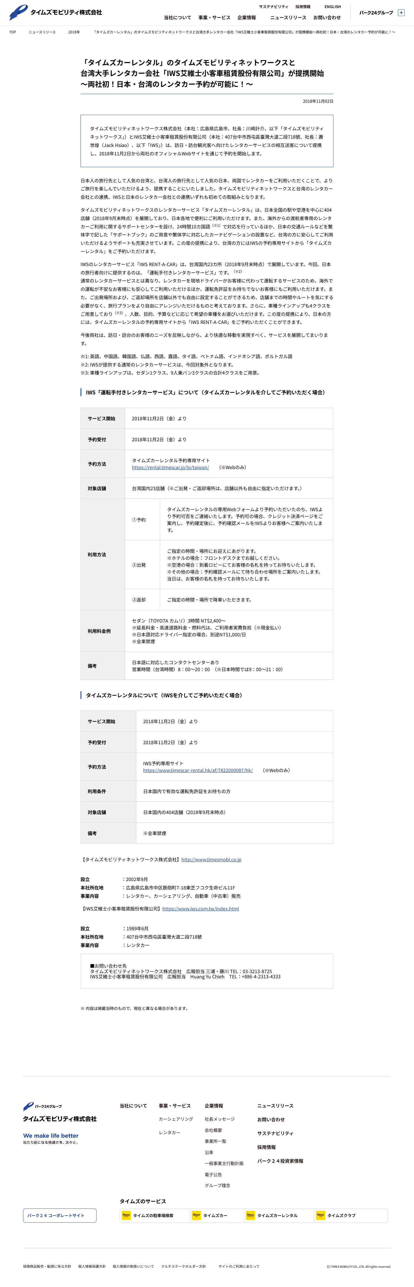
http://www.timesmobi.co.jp (211, 859)
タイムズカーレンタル (306, 1197)
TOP (12, 31)
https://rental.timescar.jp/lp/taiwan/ (170, 467)
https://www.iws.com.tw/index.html (200, 908)
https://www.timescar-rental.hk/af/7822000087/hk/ (198, 770)
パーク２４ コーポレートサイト (56, 1215)
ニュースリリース (42, 31)
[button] (176, 1087)
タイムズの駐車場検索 (147, 1197)
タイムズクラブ (141, 1215)
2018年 (74, 31)
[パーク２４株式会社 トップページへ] (42, 1090)
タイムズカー (219, 1197)
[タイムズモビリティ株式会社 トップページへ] (55, 18)
